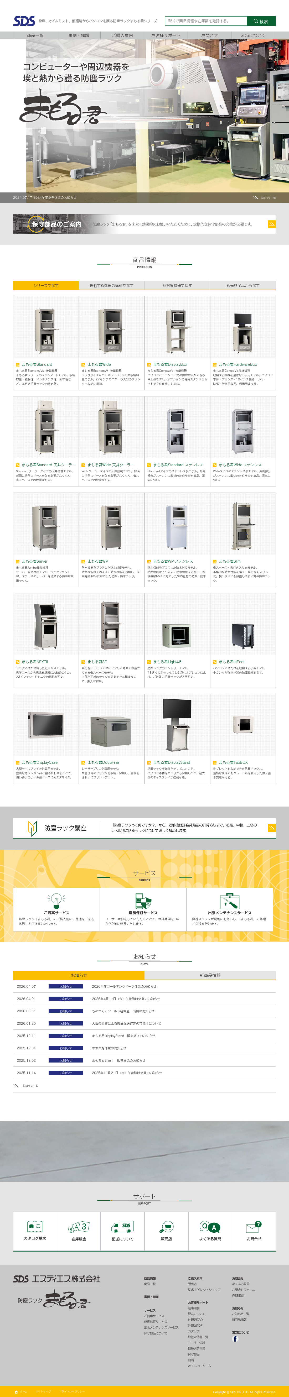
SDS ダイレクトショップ (204, 1289)
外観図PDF (195, 1325)
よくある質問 (240, 1283)
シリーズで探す (46, 285)
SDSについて (253, 35)
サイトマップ (43, 1391)
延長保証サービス (155, 1321)
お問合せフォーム (243, 1289)
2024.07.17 (22, 197)
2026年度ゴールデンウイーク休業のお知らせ (124, 986)
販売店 (192, 1283)
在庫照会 (193, 1308)
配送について (196, 1313)
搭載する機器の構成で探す (111, 285)
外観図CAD (195, 1319)
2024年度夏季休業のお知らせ (54, 197)
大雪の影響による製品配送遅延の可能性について (126, 1023)
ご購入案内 (122, 35)
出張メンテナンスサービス (161, 1327)
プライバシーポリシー (72, 1391)
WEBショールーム (199, 1365)
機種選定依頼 (196, 1348)
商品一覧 (35, 35)
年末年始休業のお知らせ (109, 1048)
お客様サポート (165, 35)
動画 (191, 1360)
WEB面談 (238, 1295)
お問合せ (209, 35)
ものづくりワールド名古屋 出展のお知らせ (123, 1011)
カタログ (193, 1331)
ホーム (24, 1391)
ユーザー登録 (196, 1342)
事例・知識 (78, 35)
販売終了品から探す (243, 285)
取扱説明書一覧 (198, 1336)
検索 (264, 21)
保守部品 (193, 1354)
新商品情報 (239, 1319)
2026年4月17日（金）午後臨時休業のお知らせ (126, 998)
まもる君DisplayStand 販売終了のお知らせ (123, 1035)
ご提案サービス (154, 1315)
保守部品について (155, 1333)
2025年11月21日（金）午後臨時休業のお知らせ (127, 1072)
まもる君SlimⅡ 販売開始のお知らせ (118, 1060)
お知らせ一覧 (268, 197)
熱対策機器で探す (177, 285)
